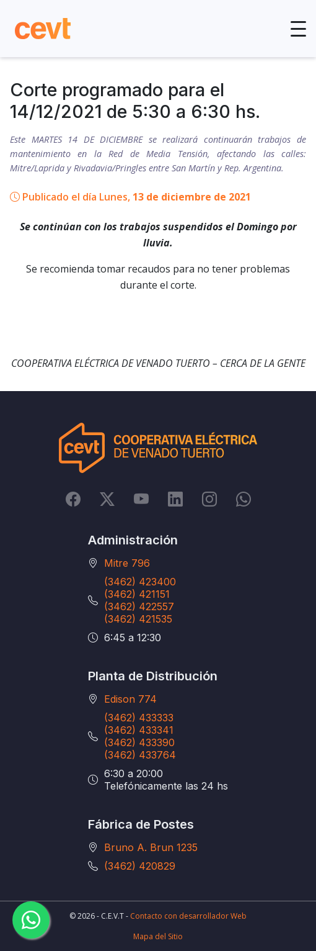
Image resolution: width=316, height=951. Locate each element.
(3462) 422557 (139, 606)
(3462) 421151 (137, 594)
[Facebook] (73, 498)
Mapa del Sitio (158, 936)
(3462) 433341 (138, 730)
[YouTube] (141, 498)
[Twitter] (107, 498)
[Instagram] (209, 498)
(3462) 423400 (140, 581)
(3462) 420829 (139, 866)
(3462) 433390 (139, 742)
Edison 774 (130, 699)
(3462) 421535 (138, 619)
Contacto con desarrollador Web (188, 916)
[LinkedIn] (175, 498)
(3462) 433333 (138, 717)
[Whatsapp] (243, 498)
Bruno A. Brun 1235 (151, 847)
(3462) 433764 (140, 755)
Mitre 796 (127, 563)
